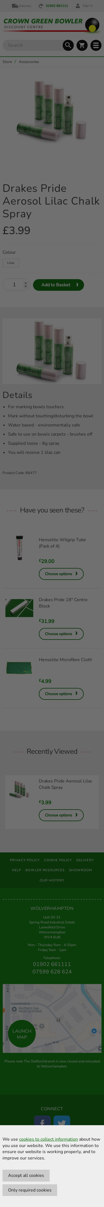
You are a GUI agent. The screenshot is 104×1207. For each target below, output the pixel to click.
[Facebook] (42, 1124)
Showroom (80, 870)
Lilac (11, 262)
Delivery (21, 6)
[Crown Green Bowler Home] (51, 25)
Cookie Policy (58, 860)
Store (7, 61)
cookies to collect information (48, 1139)
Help (16, 870)
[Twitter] (62, 1124)
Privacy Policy (25, 860)
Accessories (29, 61)
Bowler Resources (45, 870)
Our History (52, 880)
